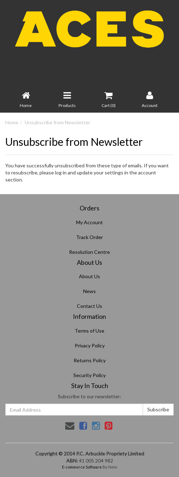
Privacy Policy (90, 345)
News (89, 291)
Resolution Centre (89, 252)
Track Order (89, 237)
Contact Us (89, 306)
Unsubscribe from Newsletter (57, 122)
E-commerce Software (82, 467)
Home (11, 122)
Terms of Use (89, 331)
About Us (89, 276)
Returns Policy (90, 360)
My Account (89, 222)
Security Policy (89, 375)
